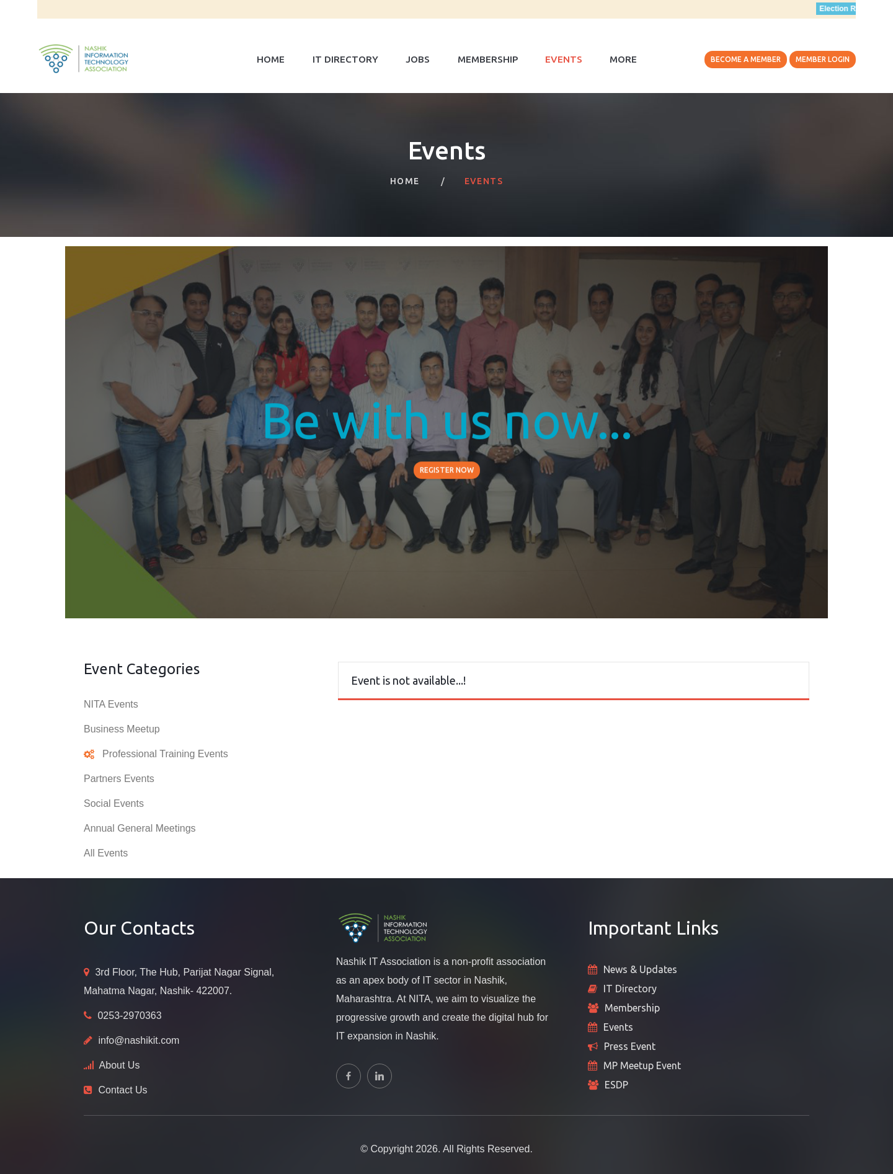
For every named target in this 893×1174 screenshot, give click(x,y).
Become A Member (746, 59)
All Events (106, 853)
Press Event (629, 1046)
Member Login (823, 59)
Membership (488, 59)
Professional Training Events (165, 754)
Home (271, 59)
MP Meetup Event (642, 1065)
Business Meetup (122, 729)
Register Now (447, 471)
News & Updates (640, 969)
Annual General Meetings (140, 828)
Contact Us (122, 1090)
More (623, 59)
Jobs (418, 59)
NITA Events (111, 704)
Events (563, 59)
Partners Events (119, 778)
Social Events (114, 803)
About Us (119, 1065)
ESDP (616, 1084)
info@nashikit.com (138, 1040)
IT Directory (345, 59)
